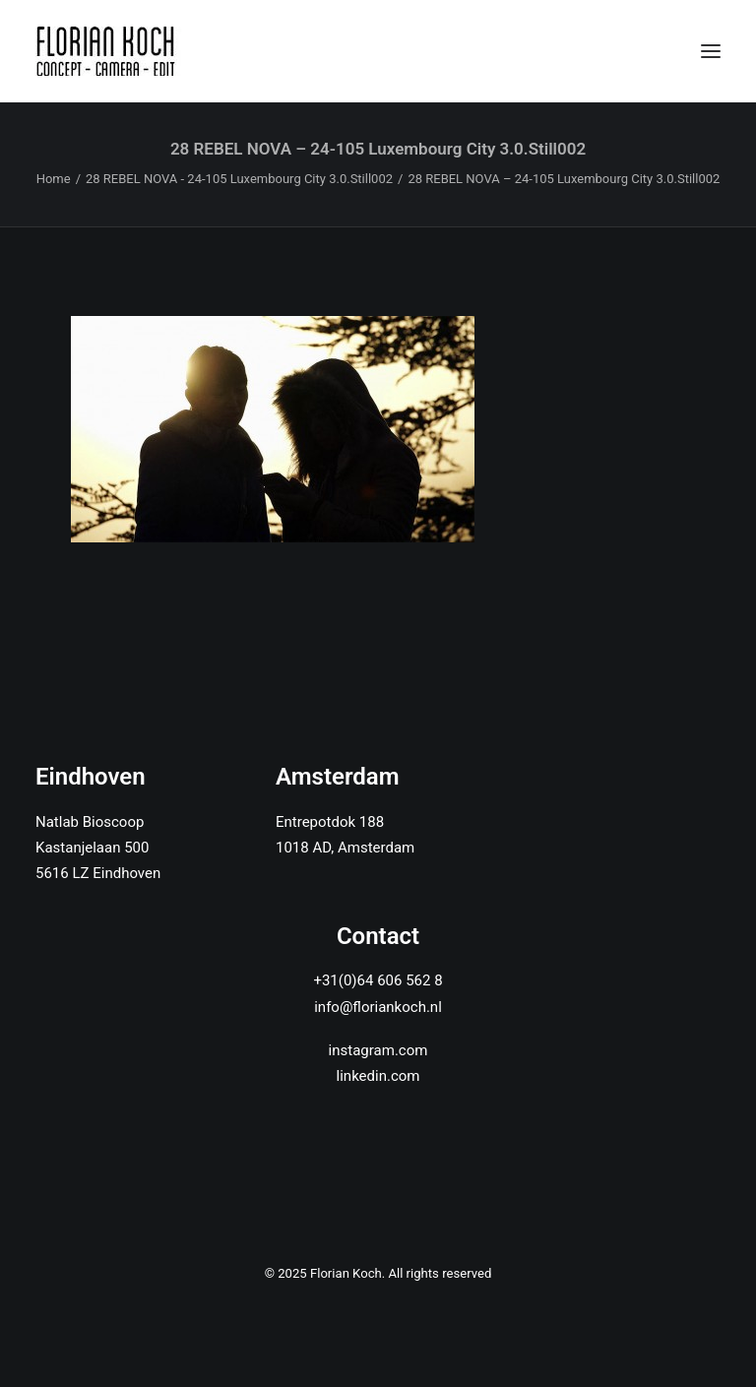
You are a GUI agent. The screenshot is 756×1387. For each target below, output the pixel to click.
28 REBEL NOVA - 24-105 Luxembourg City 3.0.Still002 (239, 178)
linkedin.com (378, 1076)
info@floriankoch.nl (378, 1007)
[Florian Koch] (108, 51)
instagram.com (378, 1050)
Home (53, 178)
